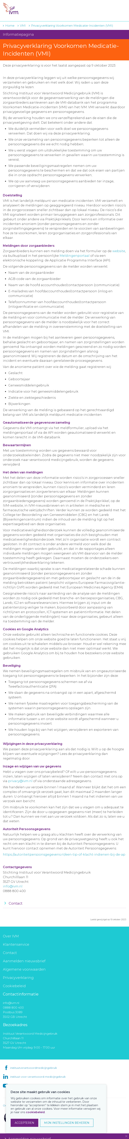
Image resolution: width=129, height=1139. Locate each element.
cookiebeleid (35, 1112)
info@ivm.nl (12, 886)
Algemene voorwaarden (24, 969)
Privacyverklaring (18, 978)
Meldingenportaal (75, 256)
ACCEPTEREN (24, 1123)
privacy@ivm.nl (20, 781)
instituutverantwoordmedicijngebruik (33, 1067)
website (118, 251)
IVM (26, 8)
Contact (10, 953)
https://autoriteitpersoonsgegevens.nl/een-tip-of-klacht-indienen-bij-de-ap (64, 854)
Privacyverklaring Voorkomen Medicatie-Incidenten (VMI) (72, 25)
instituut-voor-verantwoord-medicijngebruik (38, 1076)
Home (10, 25)
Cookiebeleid (14, 986)
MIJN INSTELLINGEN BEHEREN (66, 1123)
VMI (23, 25)
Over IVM (11, 936)
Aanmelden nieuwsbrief (24, 961)
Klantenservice (16, 944)
